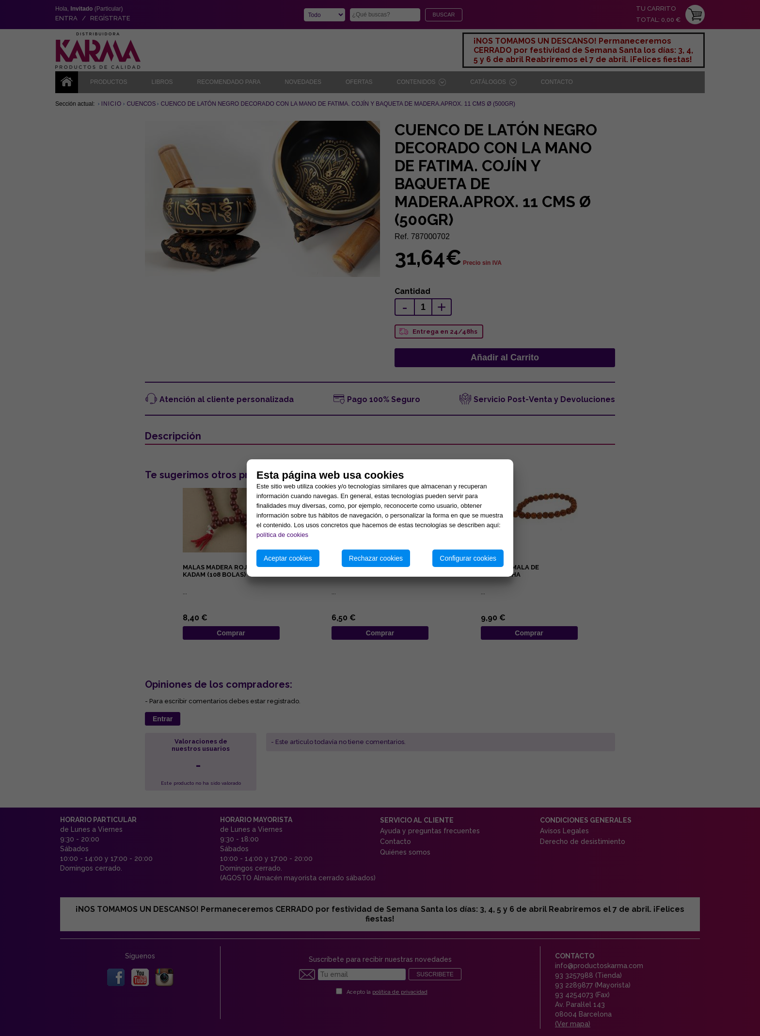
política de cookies (282, 534)
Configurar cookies (468, 558)
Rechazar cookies (376, 558)
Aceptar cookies (288, 558)
